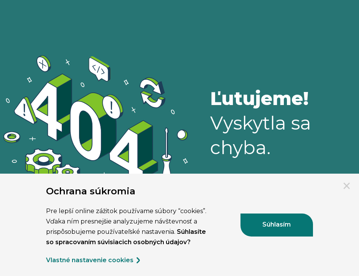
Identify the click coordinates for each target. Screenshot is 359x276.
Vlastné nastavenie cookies (93, 260)
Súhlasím (276, 224)
